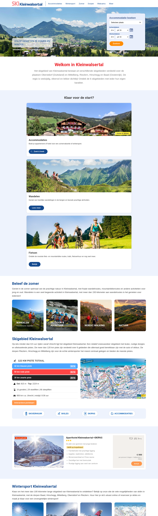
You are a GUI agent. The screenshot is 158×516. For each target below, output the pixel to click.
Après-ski (51, 493)
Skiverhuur (33, 292)
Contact (50, 512)
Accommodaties (55, 4)
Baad (75, 472)
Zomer (81, 4)
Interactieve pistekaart (24, 282)
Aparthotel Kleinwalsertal (25, 476)
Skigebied (51, 488)
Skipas (89, 292)
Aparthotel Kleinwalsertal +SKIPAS (84, 317)
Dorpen (91, 4)
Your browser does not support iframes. (126, 32)
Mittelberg (77, 480)
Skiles (62, 292)
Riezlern (76, 488)
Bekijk (111, 143)
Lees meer (67, 143)
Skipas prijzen (53, 476)
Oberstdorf (77, 484)
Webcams (101, 4)
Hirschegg (77, 476)
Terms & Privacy (38, 512)
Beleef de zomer (54, 497)
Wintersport (70, 4)
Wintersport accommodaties (26, 472)
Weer (111, 4)
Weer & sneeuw (54, 484)
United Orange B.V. (22, 512)
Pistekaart (51, 480)
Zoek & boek (24, 143)
